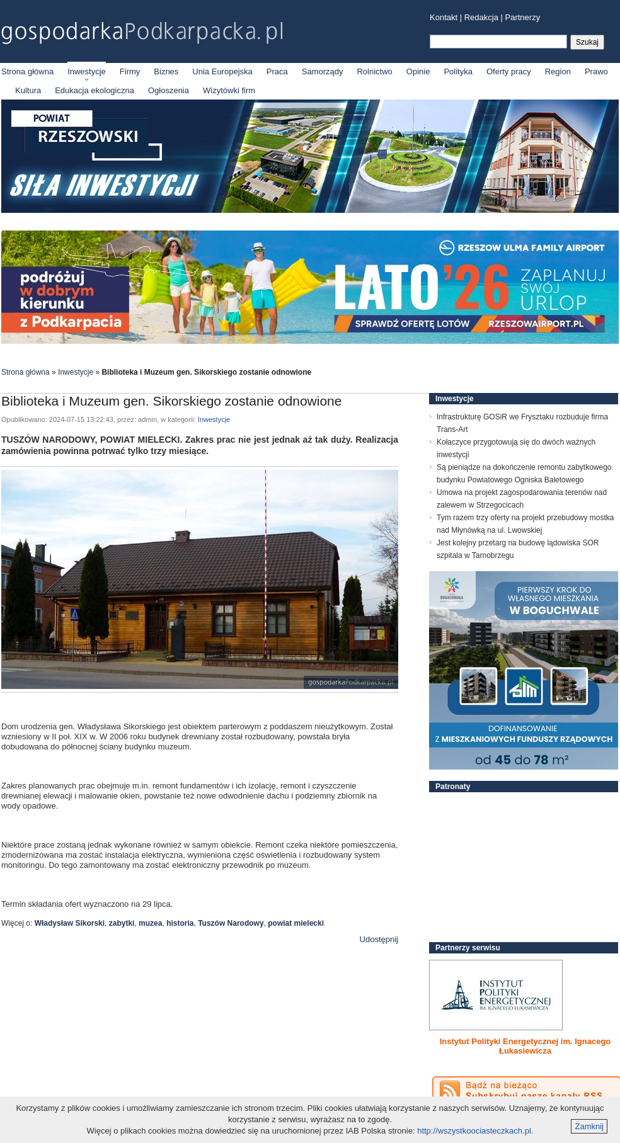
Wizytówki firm (229, 90)
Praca (277, 71)
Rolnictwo (374, 71)
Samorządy (322, 71)
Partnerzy (523, 17)
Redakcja (481, 17)
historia (179, 923)
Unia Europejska (222, 71)
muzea (150, 923)
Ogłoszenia (168, 90)
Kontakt (443, 17)
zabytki (122, 923)
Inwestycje (86, 71)
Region (558, 71)
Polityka (458, 71)
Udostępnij (379, 939)
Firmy (130, 71)
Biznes (166, 71)
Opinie (418, 71)
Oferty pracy (508, 71)
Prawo (596, 71)
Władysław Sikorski (70, 923)
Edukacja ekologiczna (94, 90)
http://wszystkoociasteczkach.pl (474, 1130)
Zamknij (589, 1126)
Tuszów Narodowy (230, 923)
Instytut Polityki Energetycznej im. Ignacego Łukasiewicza (525, 1046)
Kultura (28, 90)
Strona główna (27, 71)
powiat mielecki (296, 923)
